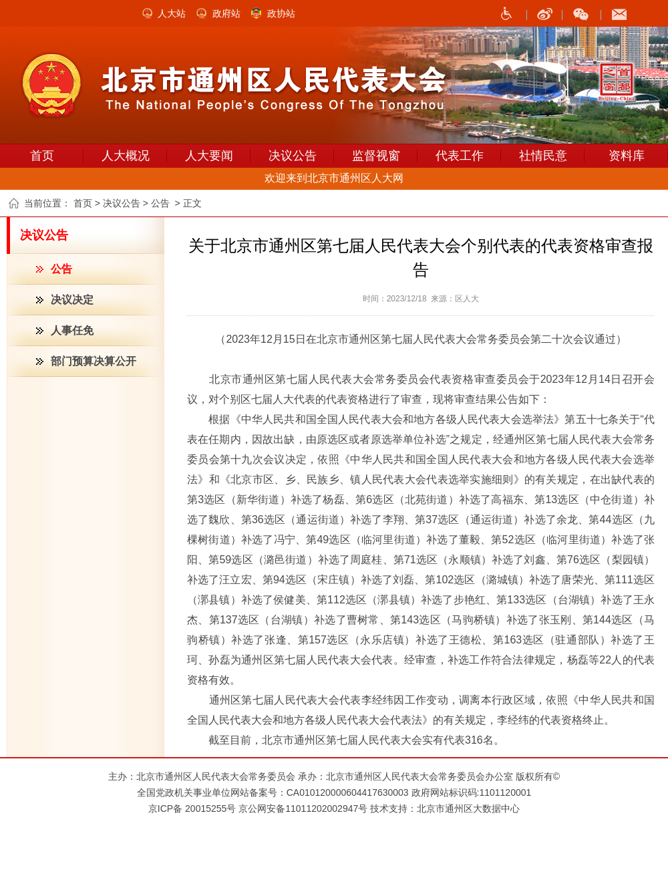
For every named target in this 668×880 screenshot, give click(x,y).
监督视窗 (376, 155)
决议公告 (293, 155)
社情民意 (543, 155)
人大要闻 (209, 155)
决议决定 (72, 299)
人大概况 (126, 155)
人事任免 (72, 330)
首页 (42, 155)
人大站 (172, 13)
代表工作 (460, 155)
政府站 (226, 13)
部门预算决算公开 (93, 361)
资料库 (627, 155)
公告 (61, 269)
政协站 (281, 13)
